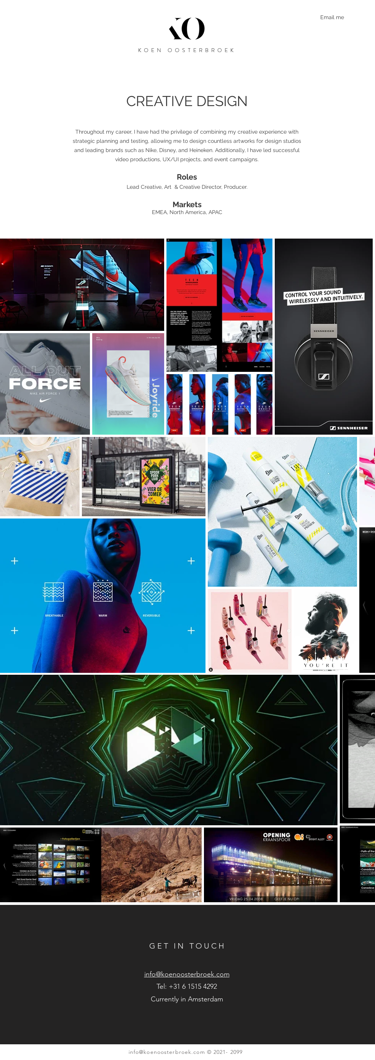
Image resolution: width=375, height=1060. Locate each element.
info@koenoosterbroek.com (167, 1052)
